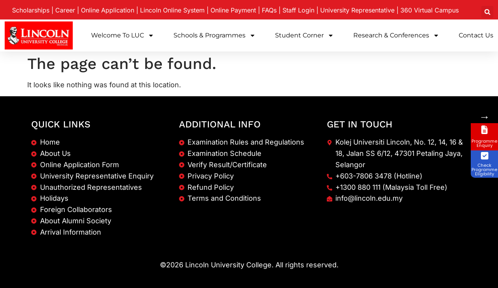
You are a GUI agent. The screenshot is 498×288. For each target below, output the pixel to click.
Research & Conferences (396, 35)
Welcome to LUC (122, 35)
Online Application (107, 10)
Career (65, 10)
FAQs (269, 10)
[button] (487, 12)
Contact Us (476, 35)
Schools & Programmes (215, 35)
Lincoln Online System (172, 10)
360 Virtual (429, 10)
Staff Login (298, 10)
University (357, 10)
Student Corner (304, 35)
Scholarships (30, 10)
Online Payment (233, 10)
